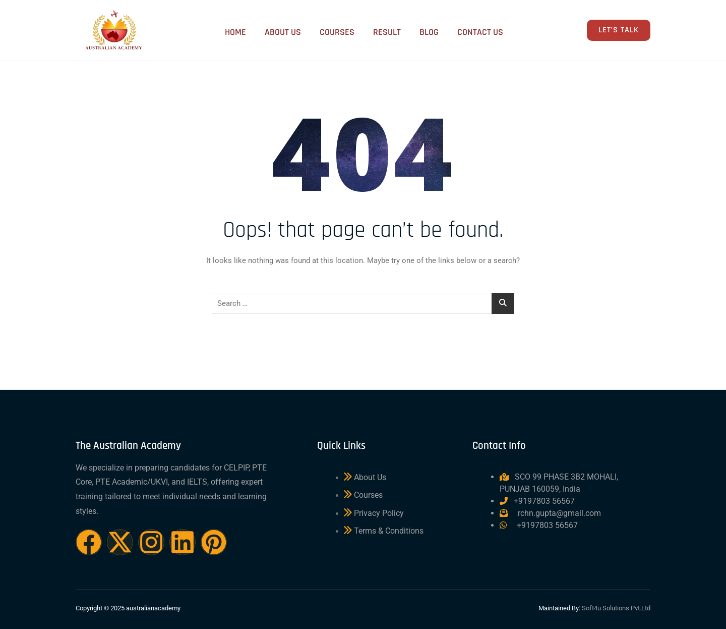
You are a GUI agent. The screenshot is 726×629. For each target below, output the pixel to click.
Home (227, 31)
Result (383, 31)
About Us (276, 31)
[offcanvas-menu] (572, 30)
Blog (427, 31)
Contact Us (480, 31)
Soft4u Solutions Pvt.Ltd (616, 608)
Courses (332, 31)
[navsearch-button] (549, 31)
